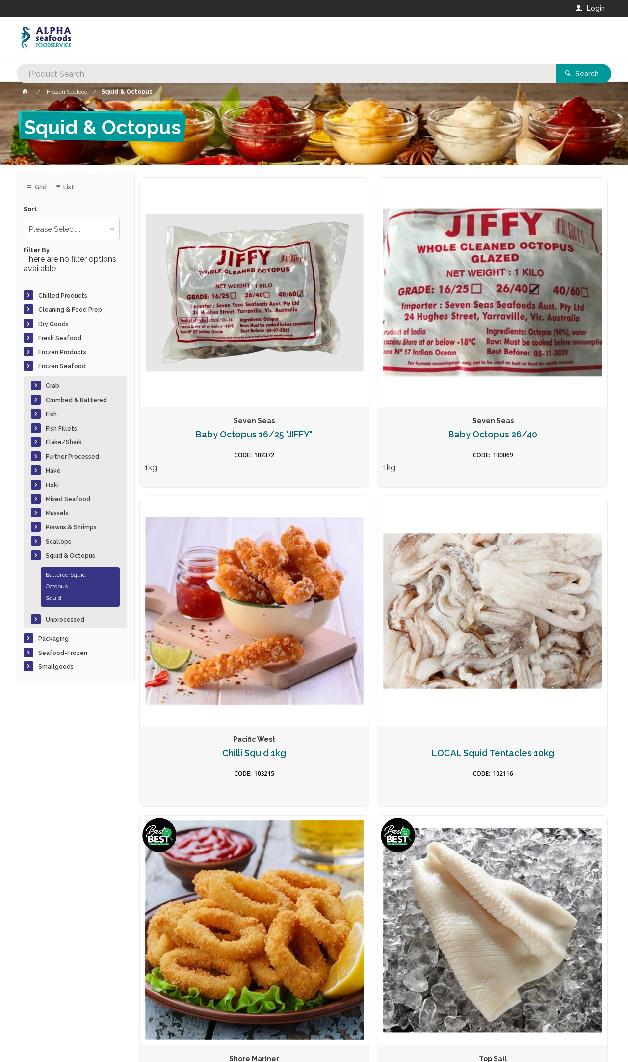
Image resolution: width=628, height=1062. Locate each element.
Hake (53, 470)
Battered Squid (66, 575)
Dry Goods (53, 324)
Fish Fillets (61, 428)
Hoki (52, 485)
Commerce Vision (72, 1038)
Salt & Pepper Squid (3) (194, 757)
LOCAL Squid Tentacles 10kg (552, 328)
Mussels (57, 513)
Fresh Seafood (59, 338)
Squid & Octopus (70, 555)
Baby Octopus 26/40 (313, 323)
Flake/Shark (64, 442)
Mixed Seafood (68, 499)
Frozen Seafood (62, 366)
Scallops (58, 541)
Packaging (53, 638)
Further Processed (72, 456)
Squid (53, 598)
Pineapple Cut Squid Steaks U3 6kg (433, 541)
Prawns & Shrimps (71, 527)
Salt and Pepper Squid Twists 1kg (314, 762)
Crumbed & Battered (76, 400)
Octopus (57, 586)
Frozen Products (62, 352)
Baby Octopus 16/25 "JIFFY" (195, 328)
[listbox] (72, 229)
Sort (30, 209)
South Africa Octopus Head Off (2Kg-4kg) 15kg (552, 767)
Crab (52, 385)
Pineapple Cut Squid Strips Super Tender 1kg (552, 546)
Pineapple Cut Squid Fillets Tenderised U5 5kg (314, 546)
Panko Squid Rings (195, 536)
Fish (51, 414)
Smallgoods (56, 666)
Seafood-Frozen (62, 653)
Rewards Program (461, 1001)
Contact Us (42, 996)
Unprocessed (65, 619)
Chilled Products (62, 295)
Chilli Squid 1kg (433, 323)
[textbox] (274, 39)
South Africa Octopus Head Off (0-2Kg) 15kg (433, 762)
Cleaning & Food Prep (70, 309)
